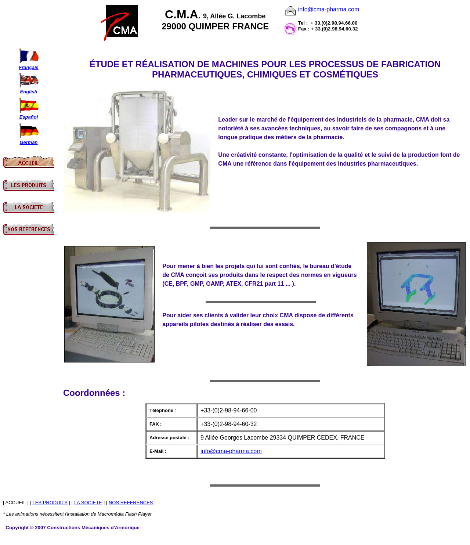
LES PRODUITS (49, 502)
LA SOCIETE (88, 502)
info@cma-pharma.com (328, 9)
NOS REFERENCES (131, 502)
